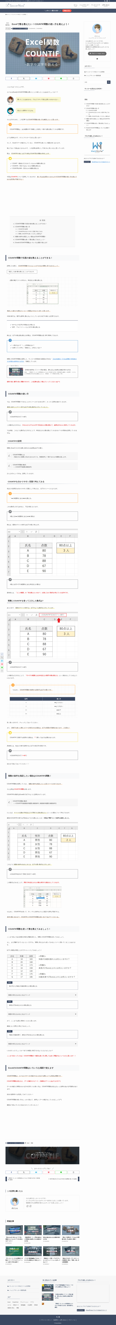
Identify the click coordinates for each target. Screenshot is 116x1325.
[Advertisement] (42, 198)
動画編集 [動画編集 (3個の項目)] (23, 1305)
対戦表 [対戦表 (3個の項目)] (36, 1305)
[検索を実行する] (108, 82)
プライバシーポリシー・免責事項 (49, 1320)
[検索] (109, 1)
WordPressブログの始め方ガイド (101, 162)
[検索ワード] (97, 82)
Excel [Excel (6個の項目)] (9, 1302)
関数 (32, 1143)
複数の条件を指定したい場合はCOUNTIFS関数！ (30, 236)
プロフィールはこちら (97, 53)
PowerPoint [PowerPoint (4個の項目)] (15, 1302)
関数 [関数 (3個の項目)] (18, 1308)
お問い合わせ (63, 1320)
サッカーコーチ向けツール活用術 (20, 28)
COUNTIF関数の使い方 (22, 226)
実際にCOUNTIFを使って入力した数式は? (30, 233)
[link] (27, 1206)
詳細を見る (67, 10)
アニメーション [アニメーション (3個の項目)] (24, 1302)
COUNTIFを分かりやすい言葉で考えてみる (30, 231)
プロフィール (71, 1320)
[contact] (107, 1)
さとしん (15, 1208)
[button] (11, 78)
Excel (28, 1143)
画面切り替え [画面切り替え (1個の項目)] (11, 1308)
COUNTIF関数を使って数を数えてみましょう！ (30, 239)
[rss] (105, 1)
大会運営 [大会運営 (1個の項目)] (30, 1305)
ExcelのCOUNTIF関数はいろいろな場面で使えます (31, 242)
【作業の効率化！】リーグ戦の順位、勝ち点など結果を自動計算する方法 (47, 370)
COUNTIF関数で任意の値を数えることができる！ (31, 223)
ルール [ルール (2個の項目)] (9, 1305)
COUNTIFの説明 (23, 229)
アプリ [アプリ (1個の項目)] (32, 1302)
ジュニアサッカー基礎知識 (93, 75)
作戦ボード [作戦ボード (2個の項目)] (16, 1305)
